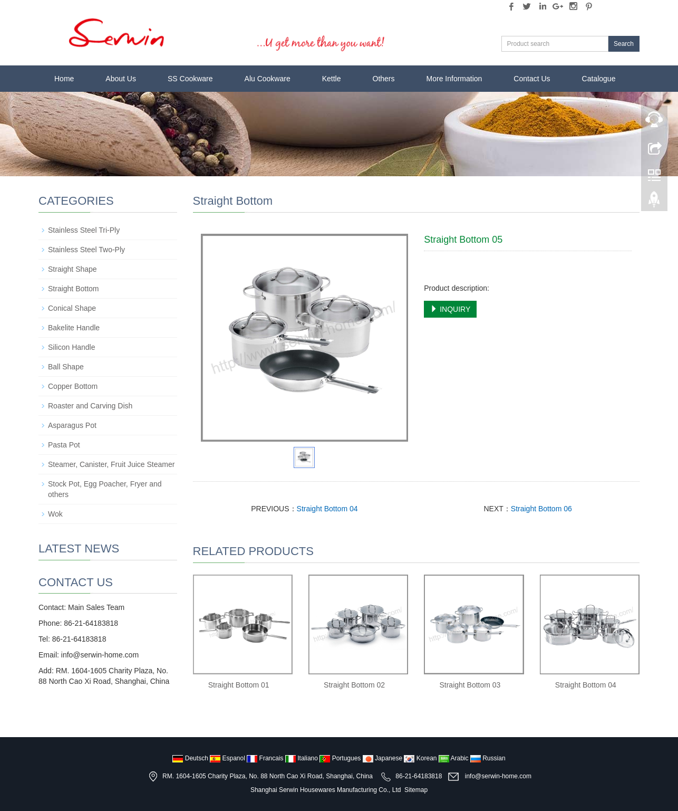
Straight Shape (72, 269)
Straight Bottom (73, 288)
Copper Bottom (73, 386)
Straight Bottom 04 (327, 508)
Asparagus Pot (72, 425)
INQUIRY (450, 309)
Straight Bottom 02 (354, 685)
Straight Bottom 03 (469, 685)
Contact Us (532, 78)
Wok (55, 514)
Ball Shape (66, 366)
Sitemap (416, 790)
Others (384, 78)
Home (64, 78)
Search (624, 43)
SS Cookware (190, 78)
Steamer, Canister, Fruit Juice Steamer (111, 464)
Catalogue (599, 78)
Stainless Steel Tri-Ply (84, 230)
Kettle (331, 78)
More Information (454, 78)
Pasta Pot (64, 445)
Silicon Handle (71, 347)
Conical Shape (72, 308)
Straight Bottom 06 (541, 508)
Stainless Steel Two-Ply (86, 249)
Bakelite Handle (74, 327)
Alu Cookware (267, 78)
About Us (120, 78)
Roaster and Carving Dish (90, 406)
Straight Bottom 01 (238, 685)
